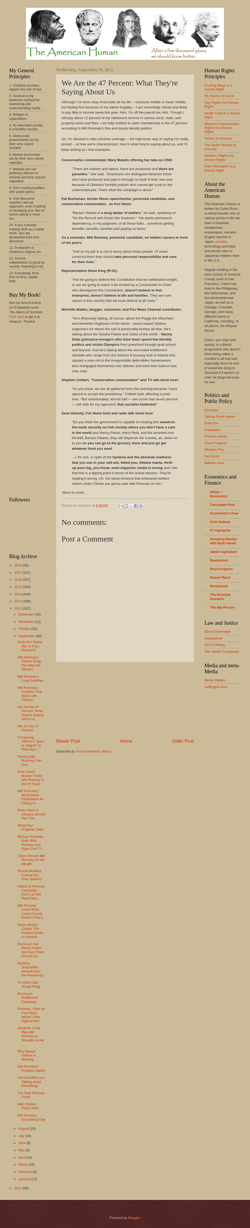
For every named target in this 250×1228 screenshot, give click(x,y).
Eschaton (211, 410)
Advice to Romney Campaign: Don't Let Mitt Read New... (31, 892)
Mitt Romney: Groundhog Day (31, 1117)
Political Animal (215, 436)
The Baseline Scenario (220, 597)
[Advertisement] (125, 700)
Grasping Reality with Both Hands (223, 541)
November (26, 622)
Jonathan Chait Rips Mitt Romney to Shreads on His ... (30, 1036)
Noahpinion (219, 560)
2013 (18, 601)
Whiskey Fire (214, 450)
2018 (18, 565)
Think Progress (215, 443)
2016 (18, 580)
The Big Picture (222, 607)
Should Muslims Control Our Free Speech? (29, 875)
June (22, 1143)
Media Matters (215, 680)
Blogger (134, 1218)
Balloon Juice (214, 463)
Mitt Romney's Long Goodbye (30, 678)
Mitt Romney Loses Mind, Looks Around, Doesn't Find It (30, 911)
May (22, 1150)
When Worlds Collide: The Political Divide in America (30, 931)
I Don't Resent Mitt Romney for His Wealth (31, 860)
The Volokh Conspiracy (221, 652)
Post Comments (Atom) (94, 751)
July (21, 1136)
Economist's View (224, 513)
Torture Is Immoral (218, 138)
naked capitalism (223, 552)
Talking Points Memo (219, 417)
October (24, 629)
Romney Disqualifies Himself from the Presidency (30, 969)
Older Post (183, 741)
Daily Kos (211, 423)
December (26, 614)
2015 (18, 587)
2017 (18, 572)
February (25, 1172)
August (24, 1129)
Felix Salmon (220, 522)
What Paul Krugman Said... (31, 827)
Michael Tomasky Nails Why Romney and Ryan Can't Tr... (30, 843)
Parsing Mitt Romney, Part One (29, 761)
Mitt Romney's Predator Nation (31, 1068)
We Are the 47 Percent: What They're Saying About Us (30, 713)
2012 (18, 608)
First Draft (211, 456)
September (27, 636)
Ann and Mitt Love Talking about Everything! (31, 1082)
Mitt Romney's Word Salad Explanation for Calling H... (30, 797)
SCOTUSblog (214, 645)
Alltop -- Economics (219, 494)
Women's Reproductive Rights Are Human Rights (221, 128)
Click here (16, 317)
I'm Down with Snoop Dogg (28, 984)
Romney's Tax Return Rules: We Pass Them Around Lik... (30, 950)
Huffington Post (215, 687)
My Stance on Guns (219, 96)
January (24, 1179)
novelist (221, 242)
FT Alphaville (220, 530)
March (23, 1164)
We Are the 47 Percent (28, 728)
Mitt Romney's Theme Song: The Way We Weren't (29, 663)
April (22, 1157)
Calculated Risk (222, 505)
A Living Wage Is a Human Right (218, 87)
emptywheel (213, 638)
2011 (18, 1188)
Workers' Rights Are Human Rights (219, 157)
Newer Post (68, 741)
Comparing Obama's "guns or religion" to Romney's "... (30, 743)
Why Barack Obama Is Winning (26, 1055)
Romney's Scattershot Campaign (27, 998)
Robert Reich (220, 577)
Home (126, 741)
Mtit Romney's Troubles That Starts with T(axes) (29, 694)
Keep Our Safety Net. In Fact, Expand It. (29, 646)
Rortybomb (219, 586)
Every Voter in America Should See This (31, 814)
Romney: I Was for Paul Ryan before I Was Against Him (31, 1015)
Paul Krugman (221, 569)
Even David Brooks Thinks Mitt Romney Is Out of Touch (30, 778)
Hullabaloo (212, 430)
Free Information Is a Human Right (219, 168)
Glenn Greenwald (217, 631)
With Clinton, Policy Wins (28, 1106)
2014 (18, 594)
